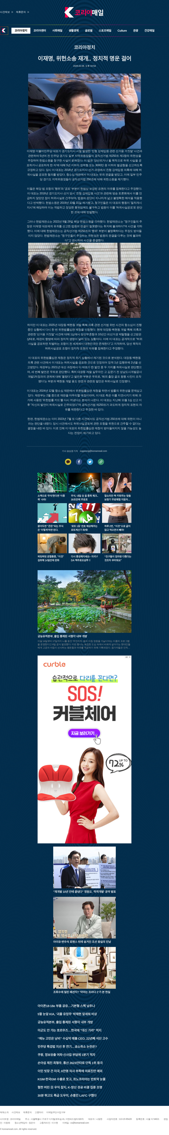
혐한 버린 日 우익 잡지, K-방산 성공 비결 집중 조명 (70, 1087)
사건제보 (5, 12)
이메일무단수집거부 (55, 1112)
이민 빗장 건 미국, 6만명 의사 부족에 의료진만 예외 (70, 1071)
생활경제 (74, 30)
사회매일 (57, 30)
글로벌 (88, 30)
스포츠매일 (105, 30)
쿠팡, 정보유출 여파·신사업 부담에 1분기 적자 (66, 1055)
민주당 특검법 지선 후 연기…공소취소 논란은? (67, 1046)
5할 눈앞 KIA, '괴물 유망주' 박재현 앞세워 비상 (67, 1014)
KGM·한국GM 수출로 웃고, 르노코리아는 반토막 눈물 (71, 1079)
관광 (135, 30)
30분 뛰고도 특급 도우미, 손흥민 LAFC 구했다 (67, 1095)
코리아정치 (21, 30)
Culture (122, 30)
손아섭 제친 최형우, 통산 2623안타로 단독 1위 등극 (70, 1063)
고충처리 (39, 1112)
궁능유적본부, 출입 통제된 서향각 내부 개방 (65, 1022)
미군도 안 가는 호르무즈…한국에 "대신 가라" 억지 (69, 1030)
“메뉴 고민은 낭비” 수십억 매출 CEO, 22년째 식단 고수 (73, 1038)
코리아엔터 (39, 30)
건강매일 (149, 30)
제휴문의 (21, 12)
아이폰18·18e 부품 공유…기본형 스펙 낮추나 (66, 1006)
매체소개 (4, 1112)
